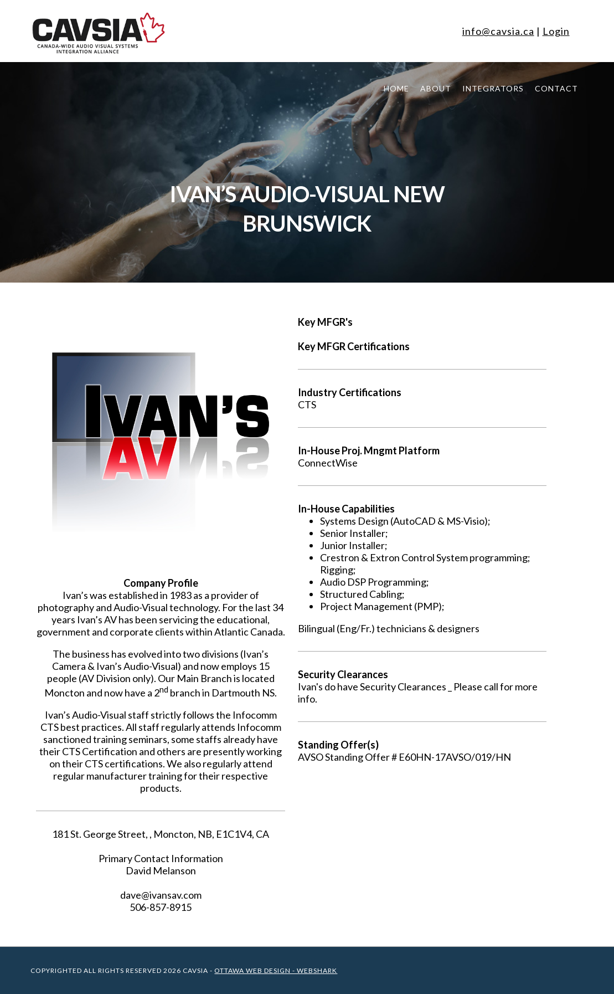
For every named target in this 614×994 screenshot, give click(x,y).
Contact (556, 88)
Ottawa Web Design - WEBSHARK (275, 970)
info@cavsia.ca (498, 31)
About (435, 88)
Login (556, 31)
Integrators (493, 88)
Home (396, 88)
